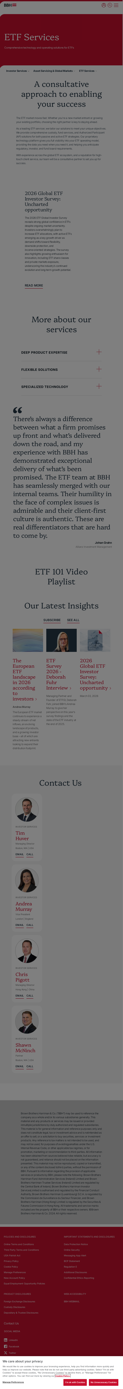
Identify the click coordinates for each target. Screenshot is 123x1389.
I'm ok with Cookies (75, 1382)
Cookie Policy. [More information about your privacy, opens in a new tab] (62, 1376)
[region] (61, 1372)
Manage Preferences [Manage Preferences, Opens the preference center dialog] (13, 1382)
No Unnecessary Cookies (104, 1382)
